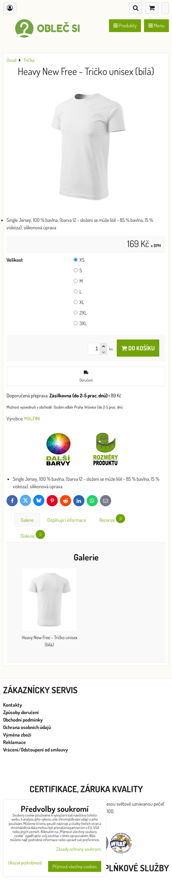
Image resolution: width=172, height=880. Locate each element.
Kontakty (12, 705)
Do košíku (138, 348)
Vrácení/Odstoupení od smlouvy (35, 750)
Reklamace (15, 742)
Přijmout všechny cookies (74, 866)
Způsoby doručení (21, 712)
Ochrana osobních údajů (27, 727)
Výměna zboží (17, 735)
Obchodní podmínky (23, 720)
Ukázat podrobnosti (25, 863)
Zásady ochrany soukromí (78, 849)
